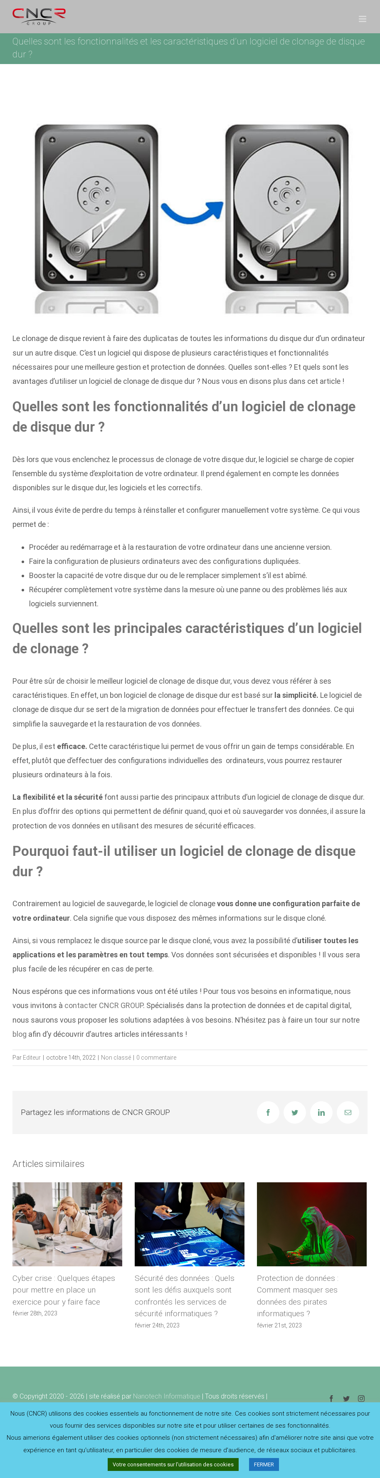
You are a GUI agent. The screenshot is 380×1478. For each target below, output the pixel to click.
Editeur (32, 1057)
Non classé (116, 1057)
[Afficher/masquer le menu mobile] (363, 19)
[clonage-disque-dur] (190, 208)
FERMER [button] (264, 1464)
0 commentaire (156, 1057)
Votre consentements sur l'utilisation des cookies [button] (173, 1464)
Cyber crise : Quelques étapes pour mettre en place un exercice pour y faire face (63, 1290)
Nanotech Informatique (166, 1396)
